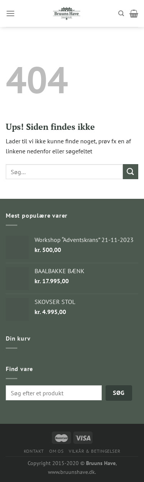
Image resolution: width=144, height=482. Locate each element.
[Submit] (130, 171)
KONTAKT (34, 451)
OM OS (56, 451)
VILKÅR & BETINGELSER (94, 451)
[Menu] (10, 13)
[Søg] (121, 13)
